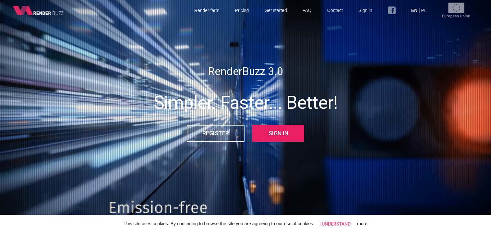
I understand (335, 224)
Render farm (207, 10)
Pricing (242, 10)
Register (216, 133)
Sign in (365, 10)
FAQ (307, 10)
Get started (275, 10)
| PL (419, 10)
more (362, 223)
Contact (335, 10)
